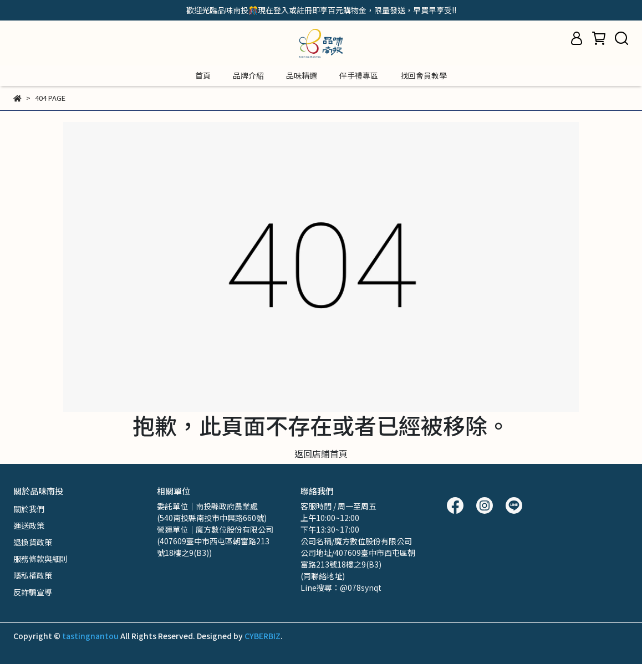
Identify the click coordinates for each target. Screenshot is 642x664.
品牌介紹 (248, 75)
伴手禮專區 (358, 75)
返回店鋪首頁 (321, 453)
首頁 (203, 75)
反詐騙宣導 (32, 591)
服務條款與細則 (40, 558)
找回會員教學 (423, 75)
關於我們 (28, 508)
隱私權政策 (32, 575)
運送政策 (28, 525)
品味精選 (301, 75)
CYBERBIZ (262, 635)
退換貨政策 (32, 542)
